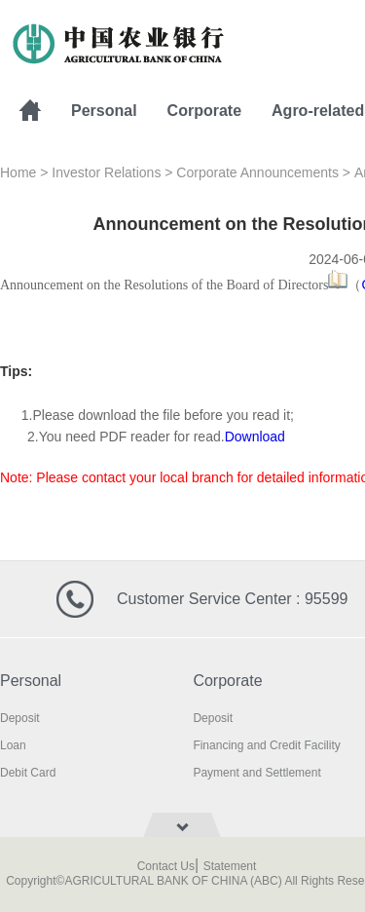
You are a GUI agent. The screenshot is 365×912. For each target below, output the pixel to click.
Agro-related (318, 110)
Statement (230, 866)
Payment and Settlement (256, 772)
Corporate (204, 110)
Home (18, 172)
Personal (104, 110)
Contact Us (166, 866)
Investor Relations (106, 172)
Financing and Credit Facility (266, 745)
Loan (13, 745)
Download (255, 436)
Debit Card (27, 772)
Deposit (20, 718)
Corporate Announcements (257, 172)
